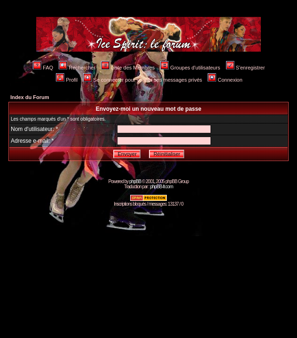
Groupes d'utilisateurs (190, 67)
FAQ (43, 67)
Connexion (225, 80)
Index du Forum (29, 97)
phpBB (135, 181)
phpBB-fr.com (161, 186)
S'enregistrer (245, 67)
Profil (67, 80)
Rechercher (77, 67)
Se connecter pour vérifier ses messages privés (142, 80)
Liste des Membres (128, 67)
